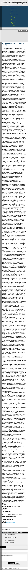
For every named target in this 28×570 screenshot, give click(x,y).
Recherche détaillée (10, 522)
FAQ (14, 26)
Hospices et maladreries (9, 542)
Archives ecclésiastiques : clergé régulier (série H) (13, 532)
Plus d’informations (14, 5)
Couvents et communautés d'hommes (12, 535)
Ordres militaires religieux (10, 540)
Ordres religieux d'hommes (10, 534)
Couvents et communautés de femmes (12, 539)
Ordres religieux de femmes (10, 537)
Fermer (20, 5)
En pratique (14, 20)
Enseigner (14, 17)
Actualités (14, 8)
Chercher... (14, 11)
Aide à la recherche (14, 14)
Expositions (14, 23)
